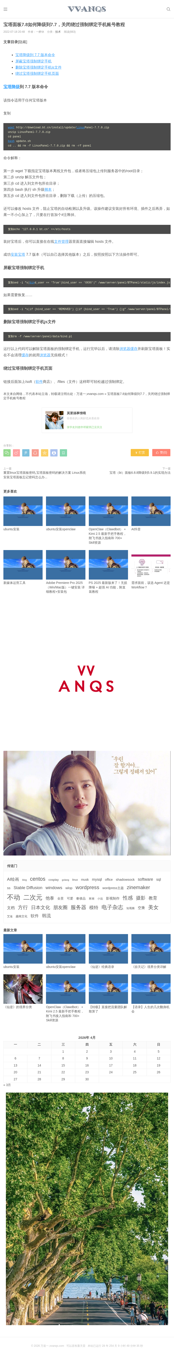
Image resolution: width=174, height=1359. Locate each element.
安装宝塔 (18, 255)
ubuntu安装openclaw (65, 514)
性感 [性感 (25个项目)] (128, 899)
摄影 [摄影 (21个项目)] (140, 898)
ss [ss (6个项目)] (8, 889)
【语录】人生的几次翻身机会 (151, 994)
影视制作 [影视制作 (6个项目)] (113, 899)
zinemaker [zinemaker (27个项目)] (138, 888)
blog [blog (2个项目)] (24, 880)
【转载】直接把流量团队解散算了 (108, 994)
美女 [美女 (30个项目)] (153, 908)
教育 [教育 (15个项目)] (153, 899)
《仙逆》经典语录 (108, 952)
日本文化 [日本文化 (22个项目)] (40, 908)
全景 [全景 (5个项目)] (60, 899)
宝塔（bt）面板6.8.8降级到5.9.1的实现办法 (140, 473)
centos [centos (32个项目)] (37, 880)
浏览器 (45, 356)
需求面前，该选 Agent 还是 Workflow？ (151, 570)
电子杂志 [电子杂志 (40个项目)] (112, 908)
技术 (58, 32)
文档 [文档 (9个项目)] (11, 909)
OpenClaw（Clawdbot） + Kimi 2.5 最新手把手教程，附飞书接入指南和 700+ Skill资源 (108, 521)
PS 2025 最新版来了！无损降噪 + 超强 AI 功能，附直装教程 (108, 572)
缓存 (25, 356)
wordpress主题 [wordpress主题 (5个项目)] (113, 889)
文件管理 (61, 242)
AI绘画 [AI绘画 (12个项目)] (13, 880)
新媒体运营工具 (23, 568)
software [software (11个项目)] (145, 880)
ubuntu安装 (23, 514)
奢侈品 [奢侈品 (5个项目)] (81, 899)
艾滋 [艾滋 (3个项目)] (9, 917)
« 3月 (7, 1086)
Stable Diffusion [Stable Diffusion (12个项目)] (28, 888)
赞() (161, 453)
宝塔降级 (11, 87)
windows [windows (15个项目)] (54, 888)
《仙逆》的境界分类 (23, 992)
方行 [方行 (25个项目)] (23, 908)
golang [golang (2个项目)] (65, 880)
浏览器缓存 (128, 350)
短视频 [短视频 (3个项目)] (130, 909)
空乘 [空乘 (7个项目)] (141, 909)
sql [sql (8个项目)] (158, 880)
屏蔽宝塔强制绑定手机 (33, 62)
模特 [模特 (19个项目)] (93, 908)
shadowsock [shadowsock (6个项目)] (125, 880)
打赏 (140, 453)
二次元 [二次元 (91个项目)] (32, 898)
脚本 (48, 190)
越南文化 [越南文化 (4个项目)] (21, 917)
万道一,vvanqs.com (90, 395)
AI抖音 (151, 514)
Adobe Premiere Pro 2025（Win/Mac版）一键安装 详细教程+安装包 (65, 572)
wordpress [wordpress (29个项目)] (87, 888)
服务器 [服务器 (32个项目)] (78, 908)
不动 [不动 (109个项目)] (13, 898)
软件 (39, 382)
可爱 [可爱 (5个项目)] (70, 899)
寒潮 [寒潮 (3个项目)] (91, 899)
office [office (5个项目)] (109, 880)
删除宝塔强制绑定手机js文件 (38, 68)
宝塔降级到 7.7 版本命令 (35, 56)
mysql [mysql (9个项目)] (97, 880)
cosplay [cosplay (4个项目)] (53, 880)
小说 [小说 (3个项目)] (100, 899)
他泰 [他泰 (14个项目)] (50, 899)
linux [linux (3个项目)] (75, 880)
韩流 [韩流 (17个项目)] (46, 916)
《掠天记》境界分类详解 (151, 952)
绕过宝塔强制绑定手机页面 (37, 74)
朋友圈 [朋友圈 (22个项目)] (60, 908)
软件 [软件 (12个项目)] (35, 917)
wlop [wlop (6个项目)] (68, 889)
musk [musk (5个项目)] (85, 880)
